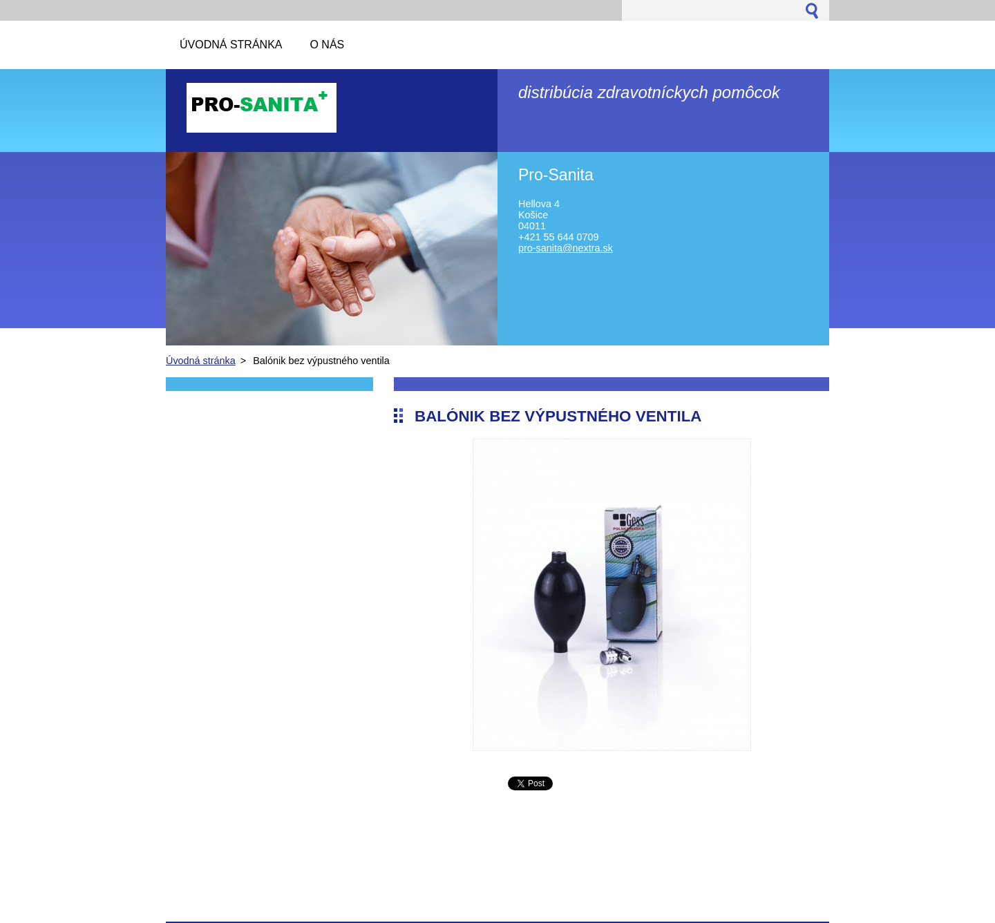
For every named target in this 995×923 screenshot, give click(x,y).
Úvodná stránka (201, 360)
